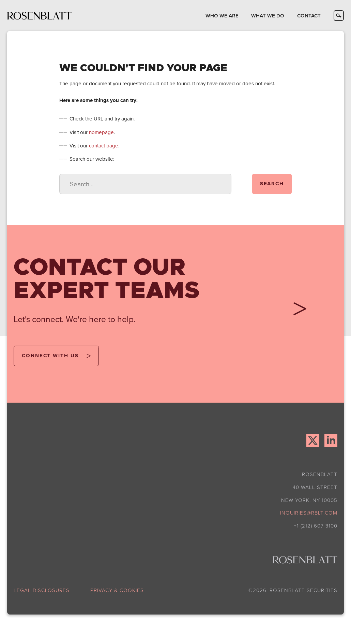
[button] (222, 15)
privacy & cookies (117, 590)
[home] (39, 15)
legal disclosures (42, 590)
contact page (103, 145)
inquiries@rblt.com (308, 512)
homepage (101, 132)
